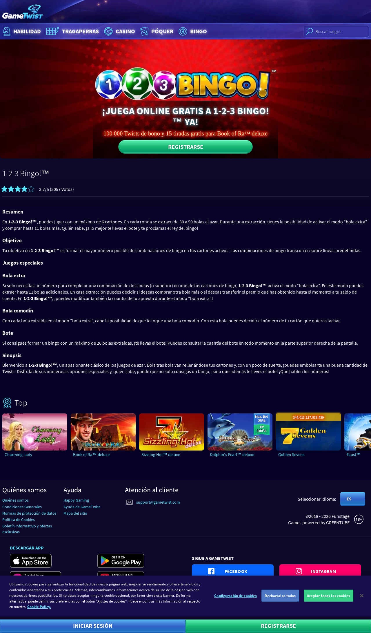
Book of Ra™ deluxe (91, 454)
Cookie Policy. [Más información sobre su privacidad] (39, 609)
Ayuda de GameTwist (81, 506)
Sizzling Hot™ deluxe (160, 454)
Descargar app (27, 548)
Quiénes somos (15, 500)
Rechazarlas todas (280, 598)
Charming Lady (18, 454)
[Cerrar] (361, 598)
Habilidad (21, 31)
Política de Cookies (18, 519)
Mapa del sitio (75, 513)
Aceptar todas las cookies (328, 598)
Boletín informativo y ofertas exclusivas (27, 528)
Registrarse (185, 146)
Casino (119, 31)
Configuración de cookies (235, 598)
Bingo (192, 31)
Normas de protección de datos (29, 513)
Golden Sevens (291, 454)
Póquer (156, 31)
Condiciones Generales (22, 506)
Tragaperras (72, 31)
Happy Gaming (76, 500)
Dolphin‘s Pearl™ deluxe (232, 454)
